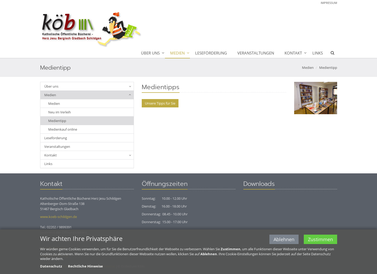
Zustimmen (320, 239)
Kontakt (293, 53)
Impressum (329, 3)
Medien (177, 53)
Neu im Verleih (59, 112)
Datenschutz (51, 266)
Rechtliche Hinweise (85, 266)
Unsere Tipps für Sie (160, 103)
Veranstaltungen (255, 53)
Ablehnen (284, 239)
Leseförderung (211, 53)
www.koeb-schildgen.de (58, 216)
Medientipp (328, 67)
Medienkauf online (62, 129)
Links (317, 53)
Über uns (150, 53)
